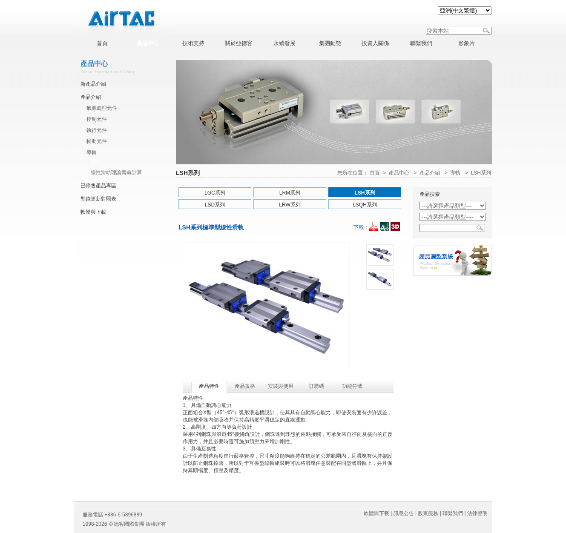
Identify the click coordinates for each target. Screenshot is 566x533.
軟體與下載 (93, 212)
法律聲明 (477, 513)
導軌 (91, 152)
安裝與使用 (280, 386)
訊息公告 (404, 513)
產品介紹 (90, 97)
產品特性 (209, 386)
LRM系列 (289, 193)
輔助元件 (96, 141)
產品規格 (245, 386)
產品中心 (399, 173)
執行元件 (96, 130)
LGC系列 (214, 193)
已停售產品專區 (98, 186)
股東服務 (428, 513)
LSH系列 (481, 173)
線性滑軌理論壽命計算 (116, 172)
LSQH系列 (365, 205)
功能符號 (352, 386)
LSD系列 (215, 205)
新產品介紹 (93, 84)
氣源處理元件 (101, 108)
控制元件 (96, 119)
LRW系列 (289, 205)
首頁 (375, 173)
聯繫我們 (452, 513)
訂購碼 (316, 386)
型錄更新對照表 (98, 199)
